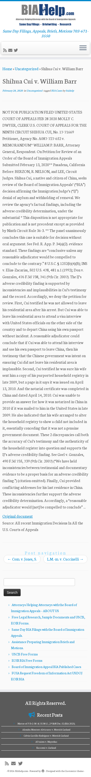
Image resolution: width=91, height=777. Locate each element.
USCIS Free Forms (25, 654)
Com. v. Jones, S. (22, 559)
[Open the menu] (83, 48)
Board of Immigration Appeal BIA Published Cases (46, 666)
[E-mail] (11, 50)
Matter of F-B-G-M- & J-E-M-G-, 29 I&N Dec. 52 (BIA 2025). (46, 723)
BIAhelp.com (21, 771)
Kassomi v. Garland (46, 747)
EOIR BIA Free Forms (27, 660)
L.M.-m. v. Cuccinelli (65, 559)
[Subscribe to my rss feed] (5, 50)
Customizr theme (74, 771)
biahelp (70, 90)
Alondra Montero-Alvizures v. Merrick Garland (46, 729)
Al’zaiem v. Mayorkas (46, 741)
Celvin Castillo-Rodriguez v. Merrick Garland (46, 735)
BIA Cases (57, 90)
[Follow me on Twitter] (16, 50)
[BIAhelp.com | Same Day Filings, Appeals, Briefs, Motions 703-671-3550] (45, 15)
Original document (17, 516)
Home (7, 68)
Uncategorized (27, 68)
